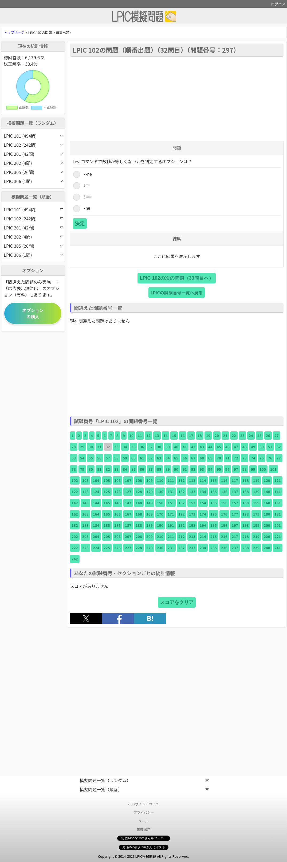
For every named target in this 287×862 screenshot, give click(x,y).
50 (262, 446)
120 (267, 480)
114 (203, 480)
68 (202, 458)
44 (210, 446)
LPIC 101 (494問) (33, 135)
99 (253, 469)
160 (267, 502)
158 (245, 502)
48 (244, 446)
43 (202, 446)
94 (210, 469)
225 (107, 547)
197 (235, 525)
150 (160, 502)
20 (217, 435)
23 (242, 435)
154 (203, 502)
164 (96, 514)
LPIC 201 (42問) (33, 154)
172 (181, 514)
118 (245, 480)
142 (75, 502)
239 (256, 547)
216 (224, 536)
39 (168, 446)
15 (174, 435)
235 (213, 547)
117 (235, 480)
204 (96, 536)
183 (85, 525)
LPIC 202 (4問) (33, 163)
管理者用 (144, 829)
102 (75, 480)
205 (107, 536)
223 (85, 547)
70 (219, 458)
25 (259, 435)
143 (85, 502)
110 (160, 480)
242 (75, 558)
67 (193, 458)
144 (96, 502)
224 (96, 547)
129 (149, 491)
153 (192, 502)
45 (219, 446)
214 (203, 536)
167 (128, 514)
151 (171, 502)
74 (253, 458)
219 (256, 536)
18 (200, 435)
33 (116, 446)
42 (193, 446)
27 (276, 435)
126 (117, 491)
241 (277, 547)
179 (256, 514)
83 (116, 469)
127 (128, 491)
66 (185, 458)
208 (139, 536)
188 (139, 525)
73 (244, 458)
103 (85, 480)
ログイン (278, 3)
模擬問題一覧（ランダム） (144, 780)
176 (224, 514)
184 (96, 525)
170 (160, 514)
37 (150, 446)
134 (203, 491)
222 (75, 547)
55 (91, 458)
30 (91, 446)
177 (235, 514)
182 (75, 525)
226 (117, 547)
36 (142, 446)
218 (245, 536)
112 (181, 480)
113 (192, 480)
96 (227, 469)
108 (139, 480)
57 (108, 458)
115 (213, 480)
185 (107, 525)
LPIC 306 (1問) (33, 181)
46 (227, 446)
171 (171, 514)
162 (75, 514)
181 (277, 514)
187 (128, 525)
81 (99, 469)
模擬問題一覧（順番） (144, 789)
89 (168, 469)
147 (128, 502)
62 (150, 458)
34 (125, 446)
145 (107, 502)
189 (149, 525)
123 (85, 491)
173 (192, 514)
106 (117, 480)
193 (192, 525)
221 (277, 536)
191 (171, 525)
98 (244, 469)
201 (277, 525)
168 (139, 514)
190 (160, 525)
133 (192, 491)
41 (185, 446)
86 (142, 469)
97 (236, 469)
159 (256, 502)
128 (139, 491)
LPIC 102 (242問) (33, 145)
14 (165, 435)
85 (133, 469)
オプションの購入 (33, 313)
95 (219, 469)
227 (128, 547)
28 (74, 446)
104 (96, 480)
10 (131, 435)
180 (267, 514)
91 (185, 469)
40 (176, 446)
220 (267, 536)
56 (99, 458)
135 (213, 491)
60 (133, 458)
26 (268, 435)
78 (74, 469)
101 (273, 469)
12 (148, 435)
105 (107, 480)
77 (279, 458)
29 (82, 446)
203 (85, 536)
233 (192, 547)
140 (267, 491)
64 (168, 458)
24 (251, 435)
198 (245, 525)
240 (267, 547)
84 (125, 469)
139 (256, 491)
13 (157, 435)
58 (116, 458)
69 (210, 458)
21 (225, 435)
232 (181, 547)
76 (270, 458)
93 (202, 469)
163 (85, 514)
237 (235, 547)
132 (181, 491)
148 (139, 502)
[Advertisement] (177, 98)
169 (149, 514)
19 (208, 435)
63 (159, 458)
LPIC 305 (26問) (33, 172)
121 (277, 480)
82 (108, 469)
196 (224, 525)
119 (256, 480)
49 (253, 446)
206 (117, 536)
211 (171, 536)
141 (277, 491)
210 (160, 536)
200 (267, 525)
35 (133, 446)
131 (171, 491)
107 (128, 480)
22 (234, 435)
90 (176, 469)
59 (125, 458)
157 (235, 502)
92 (193, 469)
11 (140, 435)
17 (191, 435)
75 (262, 458)
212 (181, 536)
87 (150, 469)
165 (107, 514)
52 (279, 446)
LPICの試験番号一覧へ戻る (177, 292)
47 (236, 446)
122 (75, 491)
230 (160, 547)
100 (263, 469)
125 (107, 491)
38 (159, 446)
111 (171, 480)
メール (143, 821)
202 (75, 536)
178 (245, 514)
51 (270, 446)
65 (176, 458)
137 (235, 491)
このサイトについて (143, 803)
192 (181, 525)
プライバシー (143, 812)
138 (245, 491)
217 (235, 536)
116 (224, 480)
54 (82, 458)
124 (96, 491)
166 (117, 514)
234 (203, 547)
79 (82, 469)
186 (117, 525)
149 (149, 502)
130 (160, 491)
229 (149, 547)
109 (149, 480)
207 (128, 536)
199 (256, 525)
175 (213, 514)
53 (74, 458)
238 (245, 547)
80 (91, 469)
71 (227, 458)
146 (117, 502)
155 (213, 502)
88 (159, 469)
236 (224, 547)
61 (142, 458)
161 (277, 502)
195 (213, 525)
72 (236, 458)
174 (203, 514)
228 (139, 547)
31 (99, 446)
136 (224, 491)
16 (182, 435)
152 (181, 502)
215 (213, 536)
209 (149, 536)
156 (224, 502)
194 (203, 525)
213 (192, 536)
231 (171, 547)
